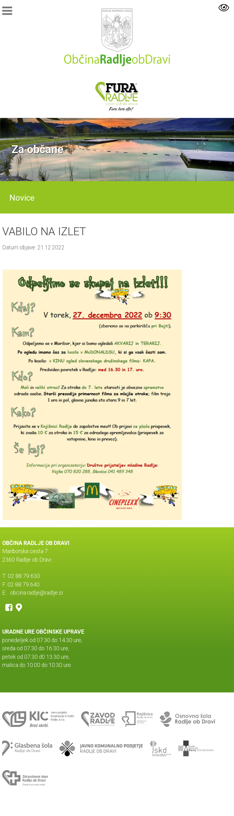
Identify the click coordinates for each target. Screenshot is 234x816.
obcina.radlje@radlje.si (36, 593)
